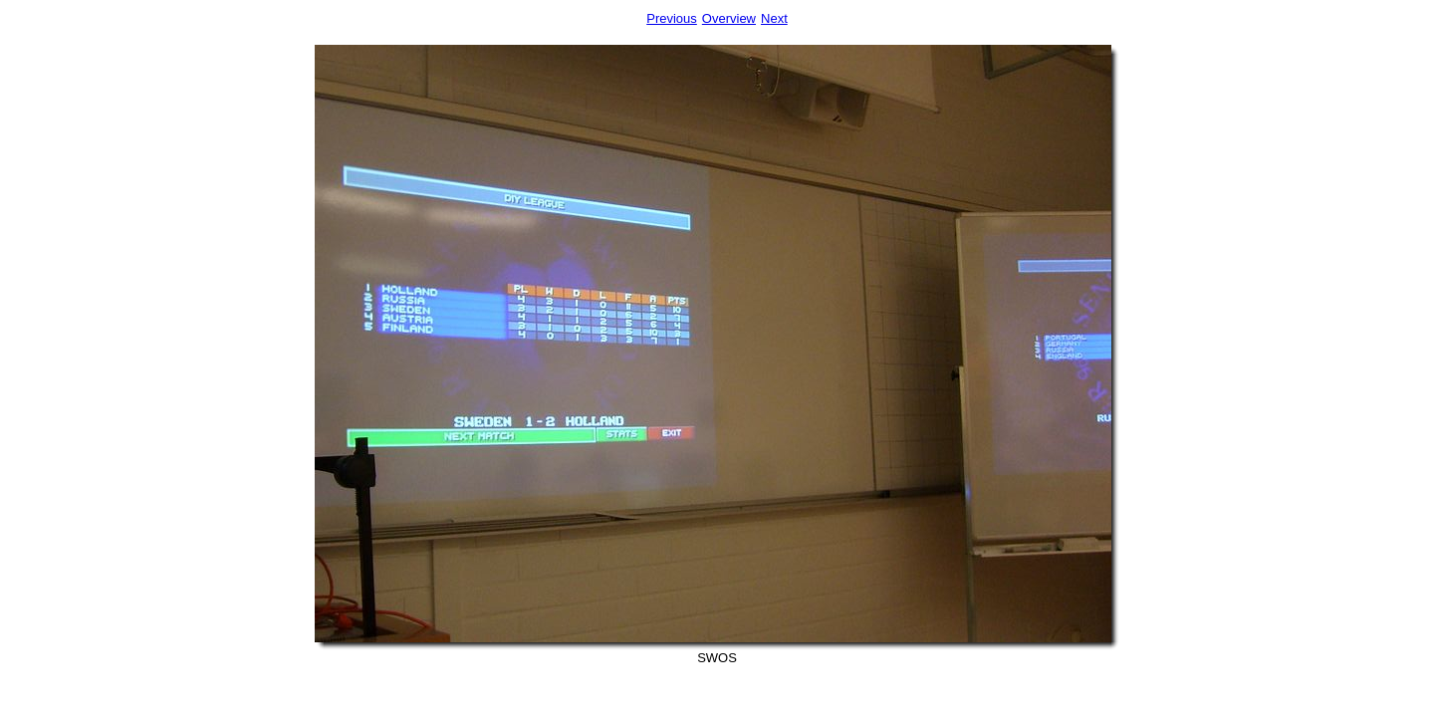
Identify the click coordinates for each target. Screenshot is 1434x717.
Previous (671, 18)
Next (774, 18)
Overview (729, 18)
